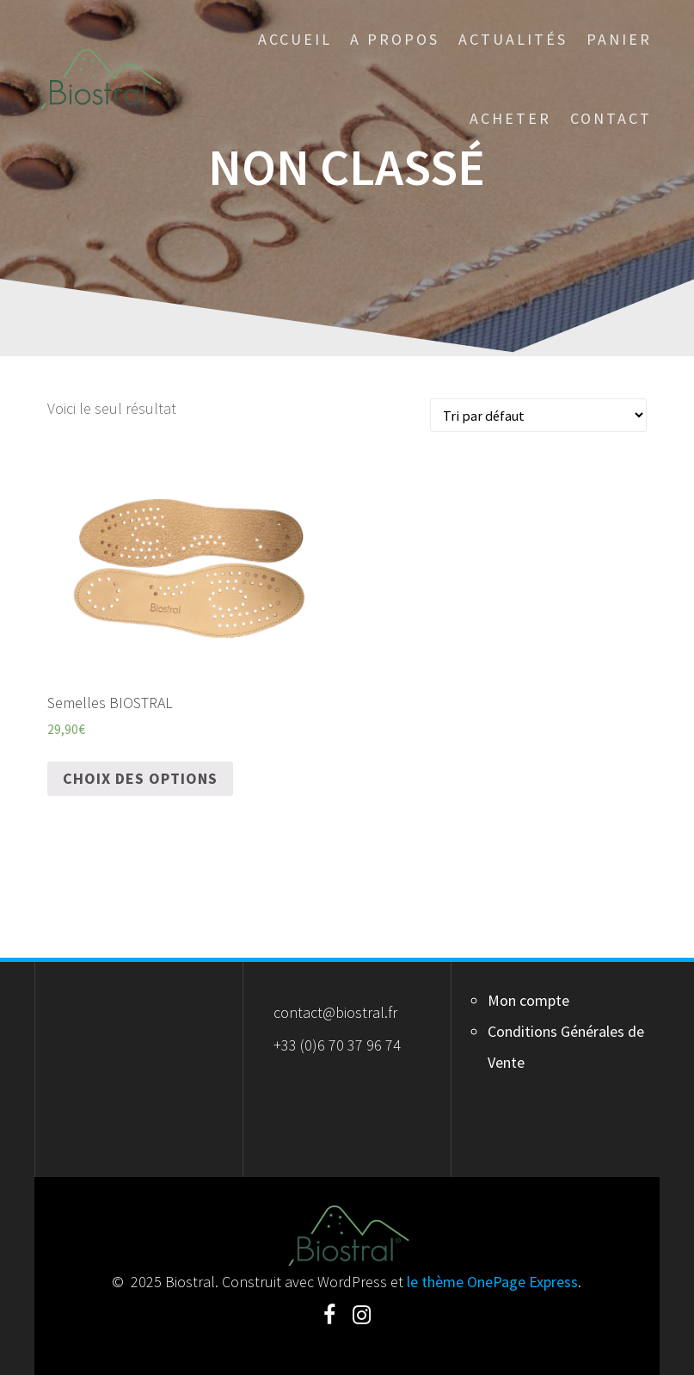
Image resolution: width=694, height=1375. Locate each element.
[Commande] (538, 415)
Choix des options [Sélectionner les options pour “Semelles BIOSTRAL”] (140, 778)
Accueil (295, 39)
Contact (611, 118)
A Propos (394, 39)
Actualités (513, 39)
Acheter (510, 118)
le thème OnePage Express (492, 1282)
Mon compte (528, 1000)
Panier (619, 39)
